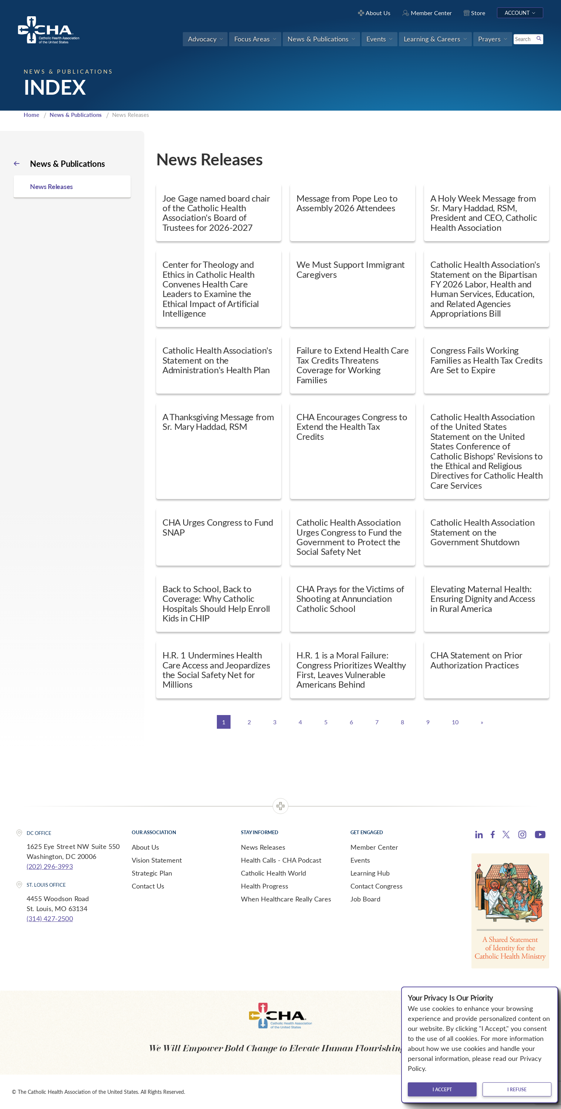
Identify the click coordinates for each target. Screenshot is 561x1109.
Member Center (374, 847)
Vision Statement (157, 860)
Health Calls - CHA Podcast (281, 860)
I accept (442, 1089)
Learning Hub (370, 873)
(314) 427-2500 (50, 918)
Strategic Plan (152, 873)
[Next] (482, 722)
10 (455, 722)
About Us (145, 847)
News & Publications (76, 114)
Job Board (365, 898)
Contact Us (148, 886)
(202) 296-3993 (50, 866)
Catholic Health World (273, 873)
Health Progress (264, 886)
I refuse (517, 1089)
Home (31, 114)
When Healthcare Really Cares (286, 898)
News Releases (263, 847)
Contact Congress (376, 886)
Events (360, 860)
